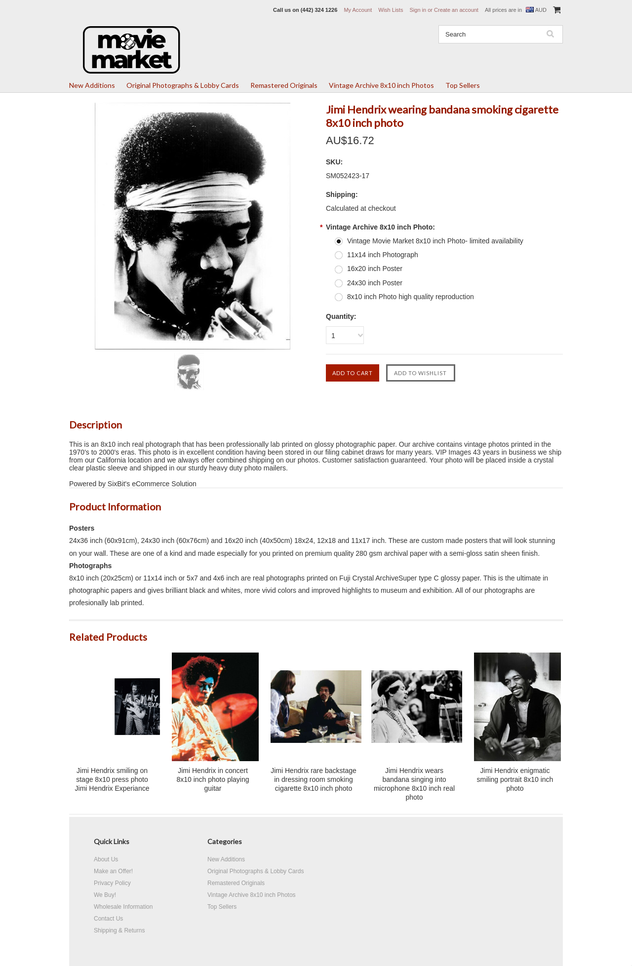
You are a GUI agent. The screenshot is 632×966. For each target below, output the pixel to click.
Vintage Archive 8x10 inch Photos (381, 85)
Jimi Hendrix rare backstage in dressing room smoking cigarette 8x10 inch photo (313, 779)
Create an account (456, 10)
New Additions (92, 85)
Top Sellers (462, 85)
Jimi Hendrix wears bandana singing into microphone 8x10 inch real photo (414, 784)
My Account (358, 10)
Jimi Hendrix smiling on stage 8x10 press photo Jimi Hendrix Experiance (112, 779)
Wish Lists (390, 10)
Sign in (417, 10)
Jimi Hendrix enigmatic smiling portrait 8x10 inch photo (515, 779)
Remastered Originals (283, 85)
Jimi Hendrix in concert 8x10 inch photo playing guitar (212, 779)
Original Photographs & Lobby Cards (182, 85)
